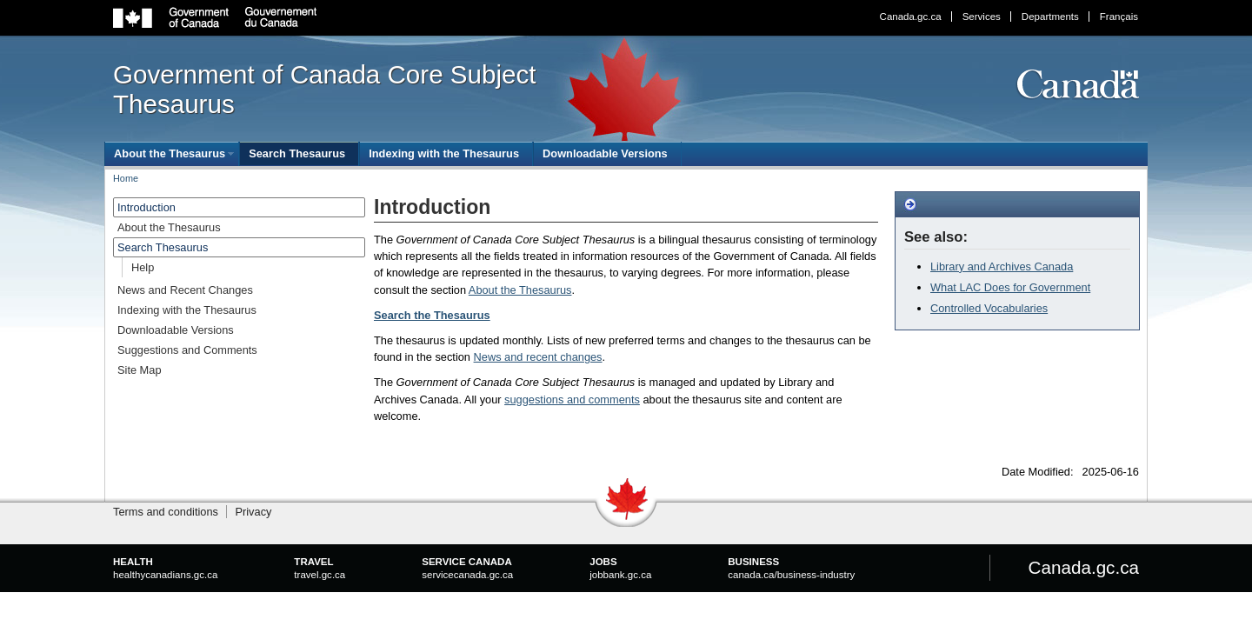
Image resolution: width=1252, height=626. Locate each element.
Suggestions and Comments (187, 349)
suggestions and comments (572, 399)
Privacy (253, 511)
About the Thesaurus (520, 289)
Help (142, 267)
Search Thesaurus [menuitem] (297, 153)
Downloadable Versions (175, 329)
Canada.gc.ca (911, 16)
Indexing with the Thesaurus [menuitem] (444, 153)
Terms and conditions (165, 511)
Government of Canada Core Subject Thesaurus (324, 89)
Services (981, 16)
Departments (1050, 16)
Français (1119, 16)
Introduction (146, 207)
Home (125, 178)
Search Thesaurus (162, 247)
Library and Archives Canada (1001, 266)
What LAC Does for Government (1010, 287)
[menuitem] (171, 153)
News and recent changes (538, 356)
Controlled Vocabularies (989, 308)
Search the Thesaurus (432, 315)
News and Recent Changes (185, 289)
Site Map (139, 369)
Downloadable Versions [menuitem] (605, 153)
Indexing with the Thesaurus (186, 309)
